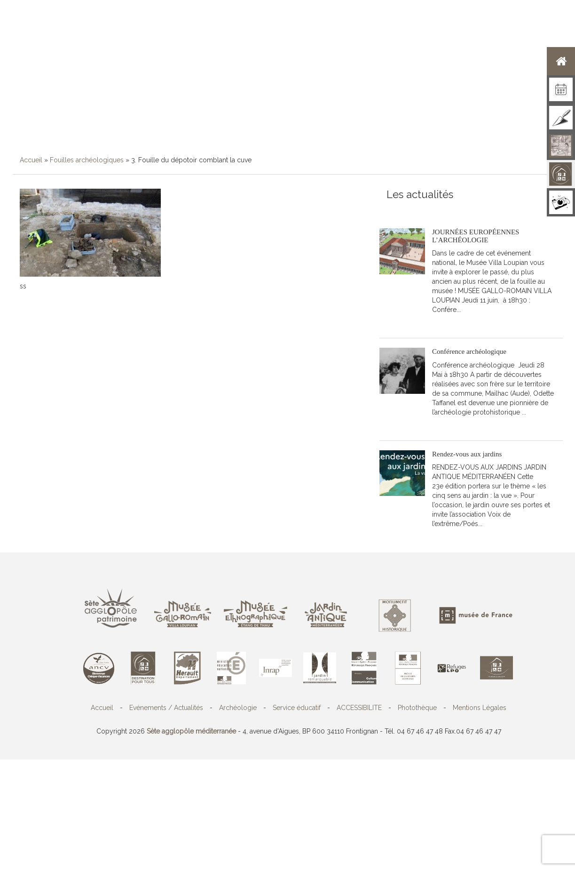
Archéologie (238, 707)
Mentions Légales (479, 707)
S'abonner (401, 209)
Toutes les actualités (454, 209)
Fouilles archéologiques (87, 160)
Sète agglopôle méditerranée (191, 731)
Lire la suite (457, 323)
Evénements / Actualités (166, 707)
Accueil (31, 160)
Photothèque (417, 707)
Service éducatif (297, 707)
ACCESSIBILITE (359, 707)
